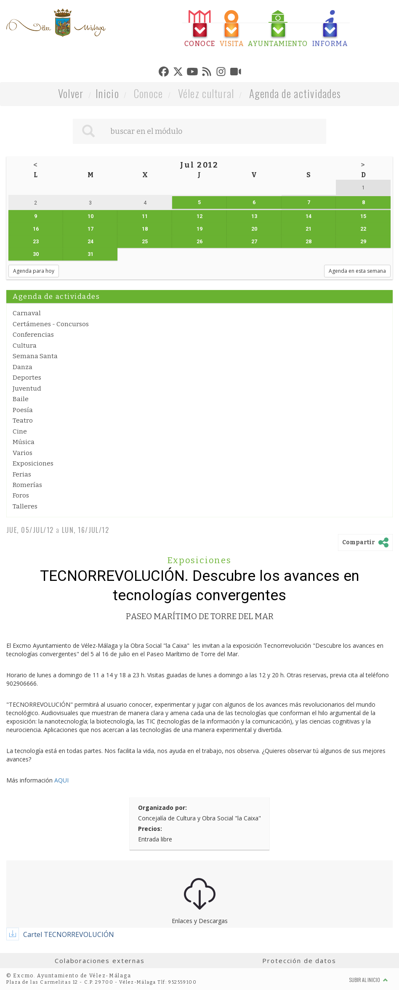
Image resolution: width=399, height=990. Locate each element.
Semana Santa (35, 356)
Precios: (150, 829)
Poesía (23, 410)
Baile (21, 399)
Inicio (107, 93)
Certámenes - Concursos (51, 324)
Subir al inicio (368, 979)
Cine (20, 431)
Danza (22, 367)
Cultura (25, 345)
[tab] (200, 29)
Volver (71, 93)
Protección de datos (299, 960)
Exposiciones (33, 463)
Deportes (27, 377)
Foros (21, 495)
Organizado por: (162, 808)
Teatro (23, 420)
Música (24, 442)
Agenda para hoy (33, 270)
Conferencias (33, 334)
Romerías (27, 485)
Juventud (27, 388)
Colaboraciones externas (100, 960)
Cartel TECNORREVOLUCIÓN (68, 934)
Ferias (22, 474)
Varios (22, 453)
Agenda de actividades (295, 93)
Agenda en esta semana (357, 270)
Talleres (25, 506)
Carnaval (27, 313)
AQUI (61, 780)
